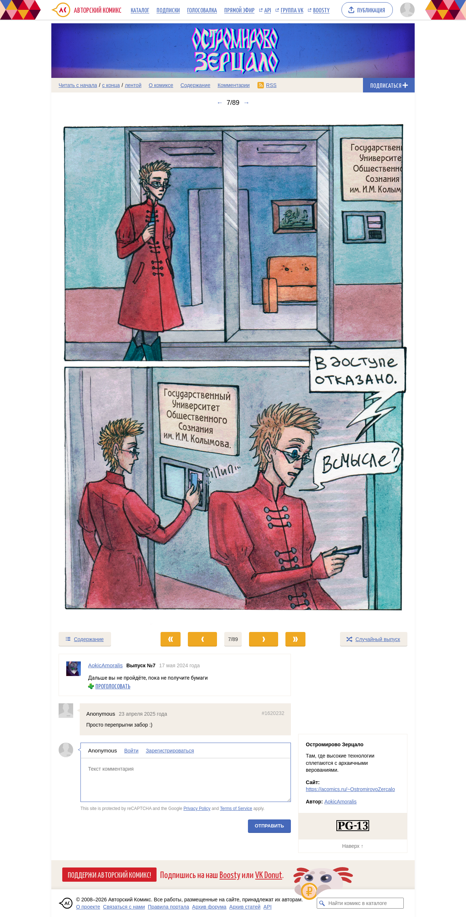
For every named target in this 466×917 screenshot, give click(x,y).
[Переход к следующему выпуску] (233, 369)
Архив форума (209, 907)
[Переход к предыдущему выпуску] (96, 369)
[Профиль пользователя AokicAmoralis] (73, 674)
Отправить (269, 825)
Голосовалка (202, 10)
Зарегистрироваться (170, 750)
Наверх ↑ (352, 846)
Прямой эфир (239, 10)
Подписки (168, 10)
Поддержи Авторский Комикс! (109, 874)
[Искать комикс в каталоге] (322, 903)
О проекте (88, 907)
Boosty (321, 10)
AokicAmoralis (340, 802)
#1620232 (273, 713)
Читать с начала (78, 85)
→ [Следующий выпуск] (246, 102)
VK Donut (268, 874)
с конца (111, 85)
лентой (133, 85)
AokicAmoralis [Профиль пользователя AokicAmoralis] (105, 665)
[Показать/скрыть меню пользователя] (406, 10)
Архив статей (245, 907)
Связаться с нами (124, 907)
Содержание (195, 85)
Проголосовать (112, 686)
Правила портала (168, 907)
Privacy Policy (196, 808)
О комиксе (161, 85)
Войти (131, 750)
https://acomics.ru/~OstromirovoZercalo (350, 789)
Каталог (140, 10)
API (267, 10)
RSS (271, 85)
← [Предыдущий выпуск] (219, 102)
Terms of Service (236, 808)
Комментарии (234, 85)
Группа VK (292, 10)
